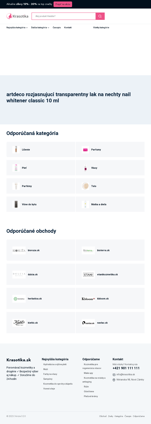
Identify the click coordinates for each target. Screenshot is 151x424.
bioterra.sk (103, 250)
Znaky (110, 416)
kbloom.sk (103, 298)
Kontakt (68, 27)
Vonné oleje (49, 388)
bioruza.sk (34, 250)
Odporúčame (139, 416)
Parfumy (96, 149)
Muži (45, 369)
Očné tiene (89, 391)
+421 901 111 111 (126, 368)
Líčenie (26, 149)
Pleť (24, 168)
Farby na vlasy (50, 374)
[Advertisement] (75, 53)
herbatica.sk (35, 298)
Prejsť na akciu (62, 4)
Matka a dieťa (98, 204)
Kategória (119, 416)
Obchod (102, 416)
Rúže (86, 386)
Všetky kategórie (101, 27)
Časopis (57, 27)
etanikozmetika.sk (107, 274)
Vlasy (94, 168)
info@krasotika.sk (125, 374)
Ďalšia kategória (39, 27)
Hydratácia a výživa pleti (55, 364)
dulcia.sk (33, 274)
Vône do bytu (29, 204)
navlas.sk (102, 322)
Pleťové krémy (91, 396)
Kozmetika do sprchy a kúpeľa (57, 384)
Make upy (88, 373)
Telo (93, 186)
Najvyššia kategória (15, 27)
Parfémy (27, 186)
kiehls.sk (33, 322)
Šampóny (47, 379)
